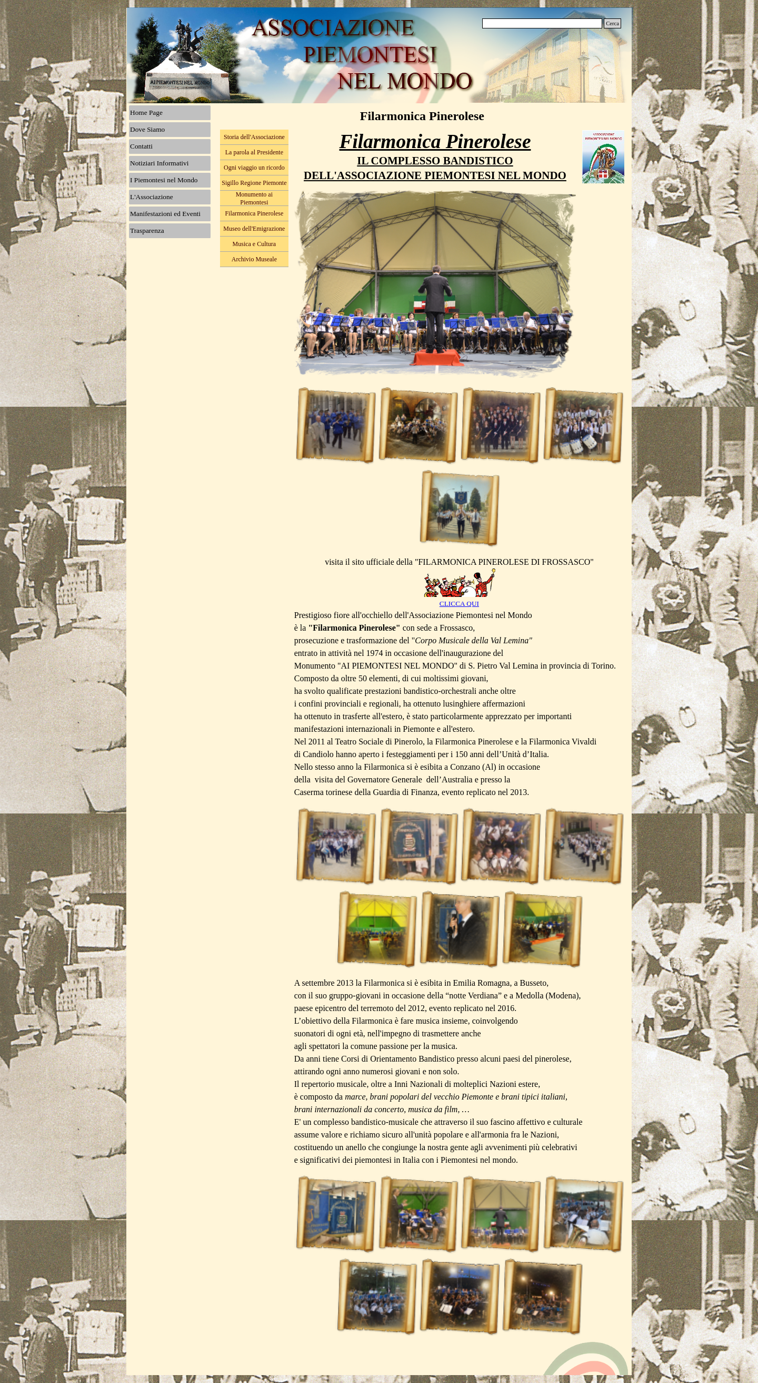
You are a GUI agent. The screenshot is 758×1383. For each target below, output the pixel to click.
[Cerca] (542, 23)
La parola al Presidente (254, 152)
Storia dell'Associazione (254, 137)
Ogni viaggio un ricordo (254, 167)
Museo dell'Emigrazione (254, 228)
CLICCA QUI (459, 603)
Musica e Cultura (254, 244)
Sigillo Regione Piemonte (254, 183)
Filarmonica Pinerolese (254, 213)
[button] (335, 425)
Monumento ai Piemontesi (254, 198)
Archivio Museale (254, 259)
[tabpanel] (435, 156)
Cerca (612, 23)
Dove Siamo (147, 129)
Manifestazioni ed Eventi (165, 214)
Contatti (141, 146)
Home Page (146, 112)
